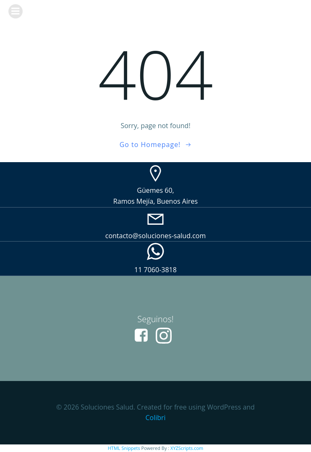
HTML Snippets (124, 448)
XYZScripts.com (186, 448)
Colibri (155, 417)
